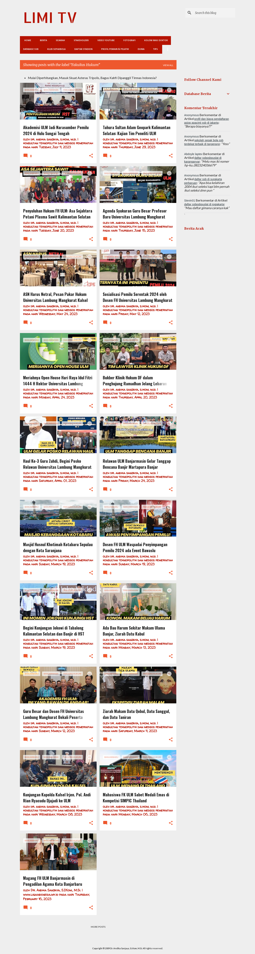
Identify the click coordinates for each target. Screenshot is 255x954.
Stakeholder (80, 40)
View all (168, 65)
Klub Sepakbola (56, 49)
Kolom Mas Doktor (155, 40)
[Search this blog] (214, 13)
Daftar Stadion (83, 49)
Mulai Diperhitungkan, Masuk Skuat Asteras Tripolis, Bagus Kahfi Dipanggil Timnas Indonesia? (92, 78)
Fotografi (128, 40)
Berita (42, 40)
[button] (91, 155)
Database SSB (30, 49)
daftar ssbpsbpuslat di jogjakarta (204, 204)
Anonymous (191, 115)
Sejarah (59, 40)
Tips (155, 49)
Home (26, 40)
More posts (98, 926)
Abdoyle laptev (193, 154)
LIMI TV (50, 17)
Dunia (141, 49)
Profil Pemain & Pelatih (115, 49)
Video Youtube (104, 40)
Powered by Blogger (127, 940)
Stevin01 (189, 200)
